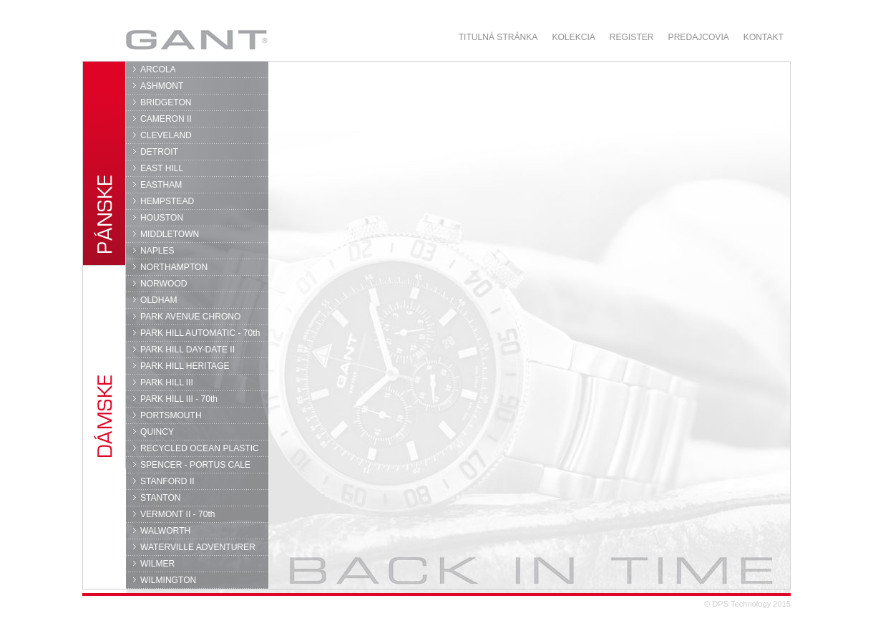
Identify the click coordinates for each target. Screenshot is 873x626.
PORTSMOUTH (171, 415)
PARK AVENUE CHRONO (190, 317)
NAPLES (157, 251)
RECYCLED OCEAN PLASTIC (199, 448)
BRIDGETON (166, 102)
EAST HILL (161, 168)
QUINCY (157, 432)
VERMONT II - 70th (177, 514)
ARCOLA (158, 69)
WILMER (157, 564)
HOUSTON (161, 218)
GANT (196, 39)
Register (632, 37)
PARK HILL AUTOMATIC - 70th (200, 333)
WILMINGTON (168, 580)
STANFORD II (167, 481)
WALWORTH (165, 531)
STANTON (160, 498)
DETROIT (159, 152)
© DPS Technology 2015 (747, 603)
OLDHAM (158, 300)
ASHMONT (161, 86)
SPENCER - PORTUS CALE (195, 465)
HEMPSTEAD (167, 201)
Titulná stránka (498, 37)
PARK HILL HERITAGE (185, 366)
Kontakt (763, 37)
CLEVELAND (166, 135)
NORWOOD (163, 284)
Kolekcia (573, 37)
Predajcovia (698, 37)
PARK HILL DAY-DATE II (187, 350)
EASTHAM (161, 185)
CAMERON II (166, 119)
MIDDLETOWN (169, 234)
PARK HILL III (166, 382)
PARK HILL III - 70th (179, 399)
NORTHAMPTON (174, 267)
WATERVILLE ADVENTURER (197, 547)
